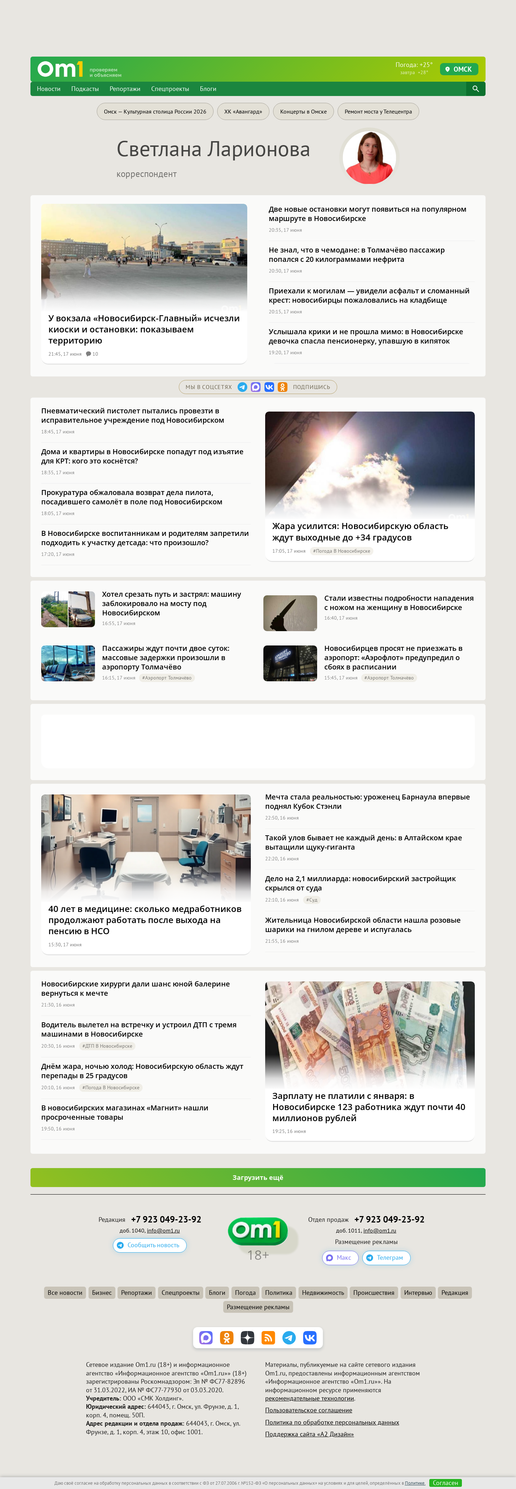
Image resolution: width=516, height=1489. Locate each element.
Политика (278, 1292)
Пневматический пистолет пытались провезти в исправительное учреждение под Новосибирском (132, 415)
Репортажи (125, 89)
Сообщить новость (153, 1245)
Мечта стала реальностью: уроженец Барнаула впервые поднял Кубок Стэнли (367, 801)
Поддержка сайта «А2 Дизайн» (309, 1434)
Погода (245, 1292)
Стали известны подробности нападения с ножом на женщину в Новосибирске (399, 603)
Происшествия (374, 1292)
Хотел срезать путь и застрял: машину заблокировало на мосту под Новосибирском (171, 604)
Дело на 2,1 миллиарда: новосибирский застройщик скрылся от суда (360, 883)
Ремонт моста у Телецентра (378, 111)
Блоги (208, 89)
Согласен (445, 1483)
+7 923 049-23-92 (166, 1219)
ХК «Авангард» (243, 111)
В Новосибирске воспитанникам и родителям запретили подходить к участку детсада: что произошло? (145, 538)
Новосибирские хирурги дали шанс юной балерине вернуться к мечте (135, 988)
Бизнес (102, 1292)
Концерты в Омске (303, 111)
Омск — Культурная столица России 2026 (155, 111)
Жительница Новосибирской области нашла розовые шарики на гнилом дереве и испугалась (363, 925)
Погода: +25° (414, 68)
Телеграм (390, 1258)
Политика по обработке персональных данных (332, 1422)
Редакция (454, 1292)
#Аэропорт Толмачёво (167, 677)
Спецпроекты (170, 89)
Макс (344, 1258)
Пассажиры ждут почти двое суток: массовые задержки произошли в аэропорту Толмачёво (165, 658)
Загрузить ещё (258, 1177)
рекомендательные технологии (309, 1398)
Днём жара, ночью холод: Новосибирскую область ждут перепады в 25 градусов (142, 1071)
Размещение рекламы (258, 1307)
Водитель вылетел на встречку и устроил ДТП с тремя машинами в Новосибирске (138, 1029)
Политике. (415, 1483)
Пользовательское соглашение (308, 1410)
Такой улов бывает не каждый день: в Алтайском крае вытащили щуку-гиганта (363, 842)
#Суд (311, 900)
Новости (49, 89)
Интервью (418, 1292)
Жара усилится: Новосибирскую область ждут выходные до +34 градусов (360, 531)
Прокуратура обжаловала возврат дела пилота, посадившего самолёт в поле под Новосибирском (132, 497)
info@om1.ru (163, 1230)
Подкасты (85, 89)
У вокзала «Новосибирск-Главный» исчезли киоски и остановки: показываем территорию (144, 329)
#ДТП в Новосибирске (107, 1046)
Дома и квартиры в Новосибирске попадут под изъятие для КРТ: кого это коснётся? (142, 456)
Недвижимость (323, 1292)
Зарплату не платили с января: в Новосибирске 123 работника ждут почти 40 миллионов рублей (368, 1107)
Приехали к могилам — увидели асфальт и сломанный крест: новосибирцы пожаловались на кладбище (369, 295)
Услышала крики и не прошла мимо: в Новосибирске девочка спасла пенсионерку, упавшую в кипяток (366, 336)
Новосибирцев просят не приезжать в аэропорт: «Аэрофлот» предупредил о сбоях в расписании (393, 658)
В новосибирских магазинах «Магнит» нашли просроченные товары (125, 1112)
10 (92, 353)
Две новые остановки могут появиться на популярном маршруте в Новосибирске (368, 214)
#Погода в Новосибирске (341, 551)
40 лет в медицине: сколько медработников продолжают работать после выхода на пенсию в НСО (145, 920)
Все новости (65, 1292)
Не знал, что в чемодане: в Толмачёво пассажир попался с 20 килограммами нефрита (357, 254)
